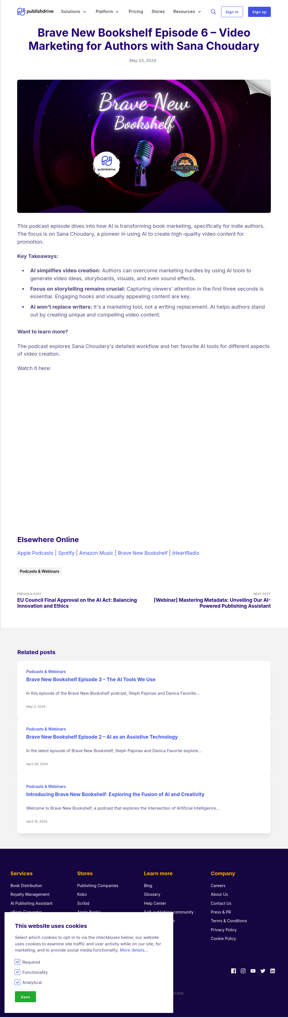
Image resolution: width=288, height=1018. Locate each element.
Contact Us (222, 903)
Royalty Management (31, 895)
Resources (184, 11)
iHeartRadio (194, 553)
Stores (158, 11)
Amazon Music (100, 553)
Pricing (136, 11)
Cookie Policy (224, 939)
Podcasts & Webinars (41, 571)
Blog (148, 886)
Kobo (82, 895)
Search (213, 11)
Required (31, 961)
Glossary (152, 895)
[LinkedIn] (272, 972)
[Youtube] (251, 972)
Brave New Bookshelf (149, 553)
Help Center (155, 903)
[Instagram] (241, 972)
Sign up (259, 12)
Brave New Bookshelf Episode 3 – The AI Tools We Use (94, 681)
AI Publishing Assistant (32, 903)
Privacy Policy (224, 930)
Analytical (32, 982)
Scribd (83, 903)
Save (25, 996)
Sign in (232, 12)
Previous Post (80, 601)
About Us (220, 895)
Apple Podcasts (36, 553)
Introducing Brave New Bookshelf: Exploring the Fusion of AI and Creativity (120, 795)
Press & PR (221, 912)
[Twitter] (262, 972)
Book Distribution (27, 886)
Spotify (69, 553)
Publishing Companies (99, 886)
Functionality (35, 972)
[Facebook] (231, 972)
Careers (218, 886)
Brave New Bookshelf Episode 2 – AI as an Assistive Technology (106, 738)
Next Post (207, 601)
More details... (134, 949)
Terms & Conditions (230, 921)
